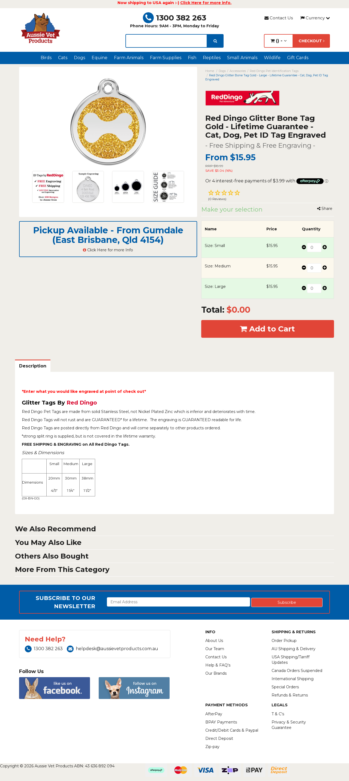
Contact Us (278, 17)
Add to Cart (267, 328)
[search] (215, 41)
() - (278, 40)
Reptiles (212, 57)
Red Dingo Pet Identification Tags (274, 71)
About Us (214, 640)
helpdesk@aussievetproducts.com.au (112, 648)
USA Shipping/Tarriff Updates (290, 660)
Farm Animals (128, 57)
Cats (62, 57)
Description (32, 366)
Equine (99, 57)
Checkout (311, 40)
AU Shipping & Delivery (293, 648)
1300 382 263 (174, 17)
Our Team (214, 648)
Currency (315, 17)
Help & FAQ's (217, 665)
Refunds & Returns (290, 695)
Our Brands (216, 673)
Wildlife (272, 57)
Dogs (79, 57)
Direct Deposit (219, 738)
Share (324, 208)
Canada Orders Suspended (297, 670)
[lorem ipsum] (166, 41)
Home (209, 71)
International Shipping (293, 678)
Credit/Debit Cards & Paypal (231, 730)
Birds (46, 57)
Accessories (238, 71)
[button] (267, 196)
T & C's (278, 713)
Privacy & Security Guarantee (289, 725)
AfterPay (213, 713)
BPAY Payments (221, 722)
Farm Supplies (165, 57)
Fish (192, 57)
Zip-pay (212, 746)
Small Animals (242, 57)
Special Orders (285, 686)
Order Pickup (284, 640)
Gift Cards (297, 57)
